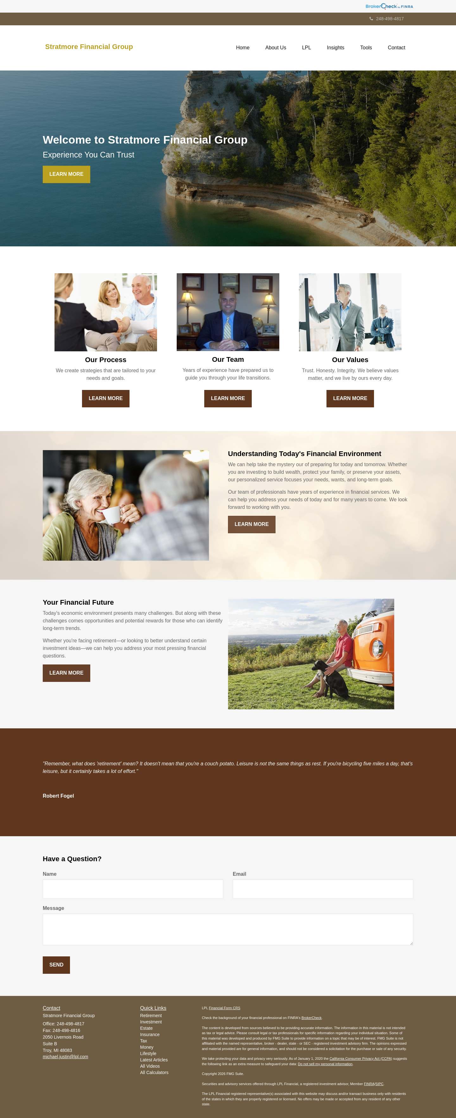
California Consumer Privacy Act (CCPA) (361, 1058)
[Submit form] (56, 965)
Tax (143, 1040)
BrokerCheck (311, 1018)
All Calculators (154, 1072)
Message (53, 908)
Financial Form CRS (224, 1008)
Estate (146, 1028)
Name (50, 874)
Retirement (151, 1015)
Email (239, 874)
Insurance (150, 1034)
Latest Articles (154, 1059)
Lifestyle (148, 1053)
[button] (275, 47)
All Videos (150, 1066)
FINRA (369, 1084)
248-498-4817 (387, 18)
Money (147, 1047)
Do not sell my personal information (325, 1064)
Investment (151, 1021)
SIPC (379, 1084)
